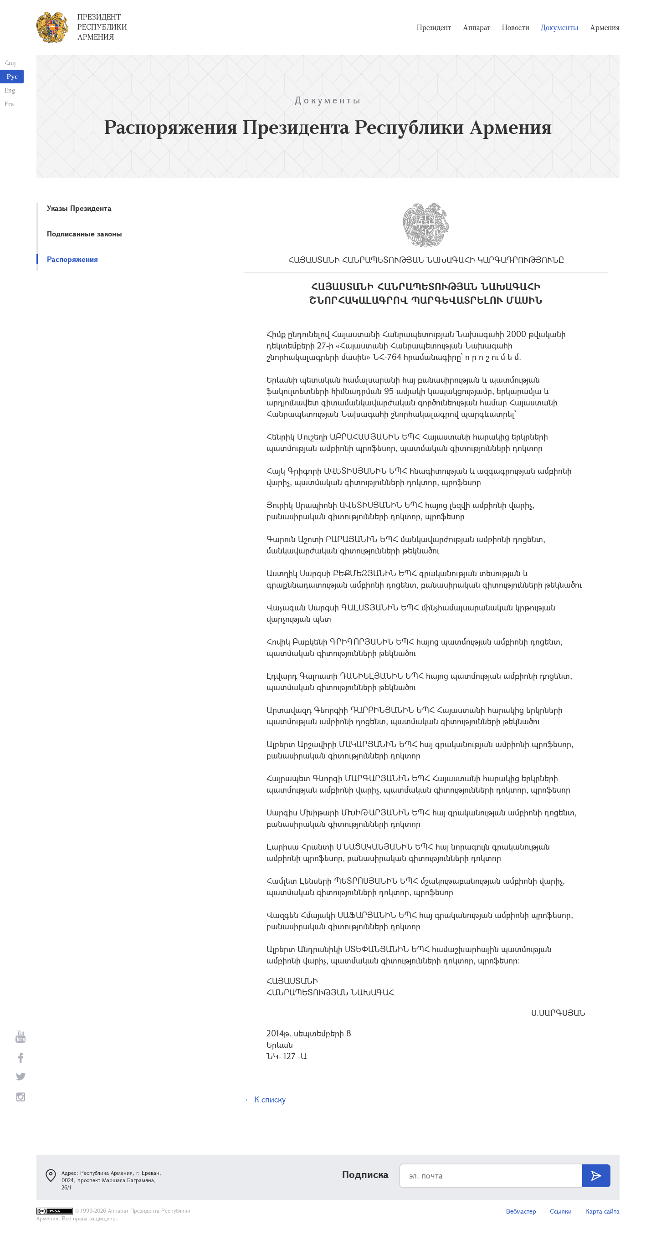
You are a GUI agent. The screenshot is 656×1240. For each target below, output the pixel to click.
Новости (515, 27)
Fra (9, 103)
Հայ (10, 62)
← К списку (265, 1099)
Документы (560, 27)
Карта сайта (602, 1211)
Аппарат (477, 27)
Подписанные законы (84, 233)
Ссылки (561, 1211)
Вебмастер (521, 1211)
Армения (605, 27)
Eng (10, 90)
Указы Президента (79, 208)
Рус (12, 76)
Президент (434, 27)
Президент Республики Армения (102, 27)
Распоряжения (72, 259)
